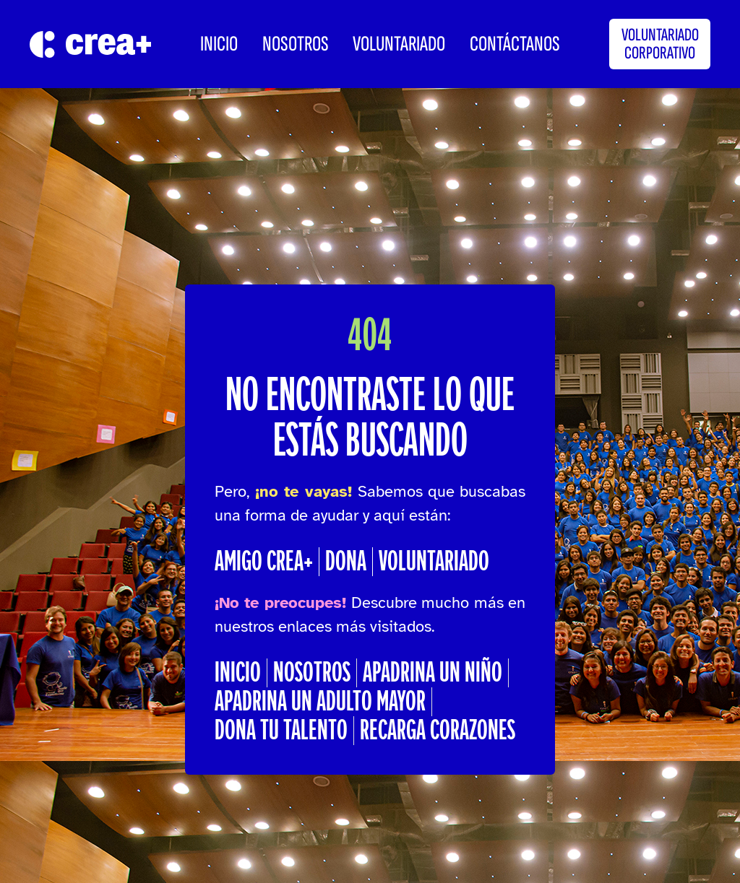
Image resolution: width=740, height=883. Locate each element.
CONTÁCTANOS (515, 44)
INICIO (219, 44)
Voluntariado (399, 44)
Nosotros (295, 44)
